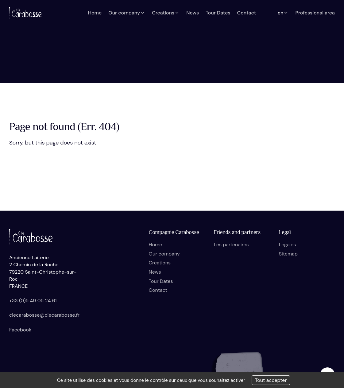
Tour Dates (161, 281)
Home (155, 244)
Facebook (20, 330)
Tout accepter (271, 380)
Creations (160, 262)
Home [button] (95, 13)
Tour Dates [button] (218, 13)
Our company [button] (126, 13)
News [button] (192, 13)
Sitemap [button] (288, 254)
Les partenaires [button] (231, 244)
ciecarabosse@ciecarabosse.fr (44, 315)
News (155, 272)
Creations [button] (166, 13)
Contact (158, 290)
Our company (164, 254)
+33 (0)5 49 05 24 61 (33, 300)
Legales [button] (287, 244)
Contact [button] (246, 13)
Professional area (315, 13)
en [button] (283, 13)
